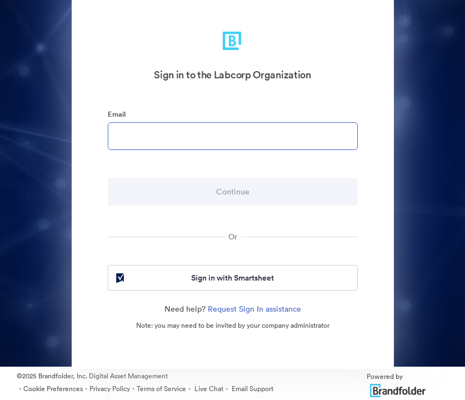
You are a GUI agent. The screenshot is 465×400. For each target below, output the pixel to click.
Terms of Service (161, 388)
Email (117, 114)
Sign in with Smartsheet (194, 277)
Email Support (251, 388)
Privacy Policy (109, 388)
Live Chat (208, 388)
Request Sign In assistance (254, 309)
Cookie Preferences (53, 388)
